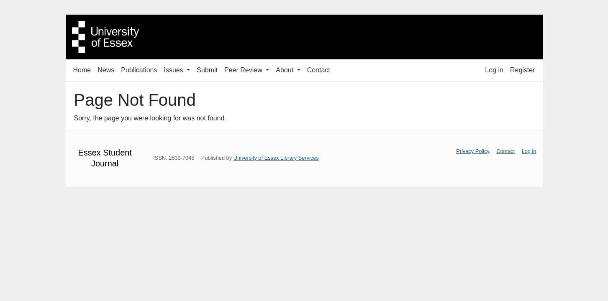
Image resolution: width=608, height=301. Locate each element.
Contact (318, 70)
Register (522, 70)
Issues (174, 70)
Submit (207, 70)
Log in (494, 70)
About (285, 70)
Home (82, 70)
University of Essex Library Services (276, 158)
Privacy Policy (473, 151)
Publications (139, 70)
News (105, 70)
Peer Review (244, 70)
